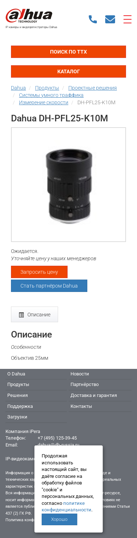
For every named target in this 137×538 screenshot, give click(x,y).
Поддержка (20, 406)
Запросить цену (39, 272)
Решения (17, 395)
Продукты (18, 384)
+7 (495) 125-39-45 (57, 438)
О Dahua (16, 374)
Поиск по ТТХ (68, 52)
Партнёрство (85, 384)
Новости (80, 374)
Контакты (81, 406)
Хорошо (59, 519)
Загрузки (17, 417)
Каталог (68, 71)
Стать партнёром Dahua (49, 286)
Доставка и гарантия (94, 395)
